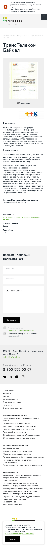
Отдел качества (10, 480)
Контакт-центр (9, 36)
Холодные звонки (11, 448)
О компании (8, 390)
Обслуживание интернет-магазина (19, 438)
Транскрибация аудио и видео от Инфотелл (23, 488)
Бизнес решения (10, 472)
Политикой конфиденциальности (19, 533)
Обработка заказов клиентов (16, 423)
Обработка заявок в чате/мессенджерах (21, 435)
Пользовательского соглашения (21, 330)
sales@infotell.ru (11, 357)
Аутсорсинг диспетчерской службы (19, 426)
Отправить (11, 320)
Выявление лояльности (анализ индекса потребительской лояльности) (21, 476)
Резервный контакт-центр (15, 432)
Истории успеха (23, 36)
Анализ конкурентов (12, 504)
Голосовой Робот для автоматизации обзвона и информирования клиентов (20, 484)
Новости (7, 393)
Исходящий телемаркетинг (16, 445)
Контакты (7, 405)
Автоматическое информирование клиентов (23, 457)
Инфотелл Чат (9, 502)
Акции (6, 396)
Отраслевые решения (13, 408)
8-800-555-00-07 (17, 369)
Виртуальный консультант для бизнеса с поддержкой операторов (21, 497)
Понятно (13, 539)
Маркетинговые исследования (17, 454)
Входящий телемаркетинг (15, 415)
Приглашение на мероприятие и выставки (22, 465)
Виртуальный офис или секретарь (18, 429)
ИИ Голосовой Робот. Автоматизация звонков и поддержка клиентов (20, 492)
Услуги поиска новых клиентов (16, 217)
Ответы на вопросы (12, 402)
